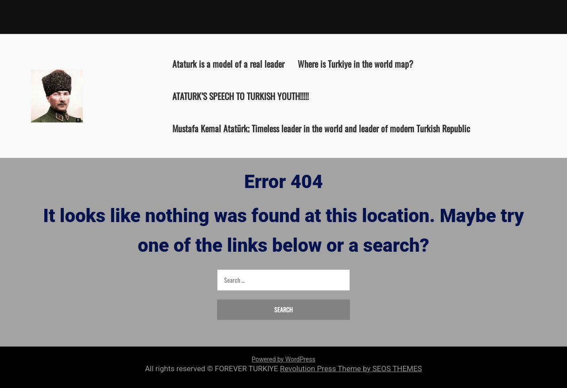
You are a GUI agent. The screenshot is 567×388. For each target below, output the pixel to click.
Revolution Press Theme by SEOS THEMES (351, 368)
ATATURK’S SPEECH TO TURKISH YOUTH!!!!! (240, 95)
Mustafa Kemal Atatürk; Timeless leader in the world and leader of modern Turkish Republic (321, 127)
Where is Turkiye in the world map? (355, 63)
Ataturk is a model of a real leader (228, 63)
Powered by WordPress (283, 359)
